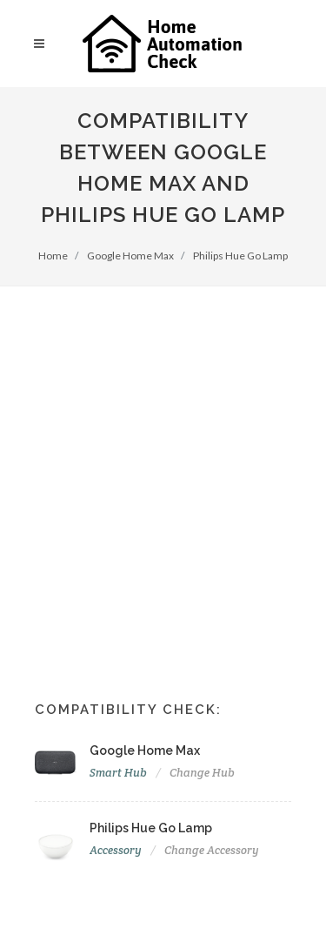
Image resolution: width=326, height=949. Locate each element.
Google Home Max (130, 255)
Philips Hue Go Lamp (240, 255)
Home (53, 255)
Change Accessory (211, 850)
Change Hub (202, 772)
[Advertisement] (163, 458)
